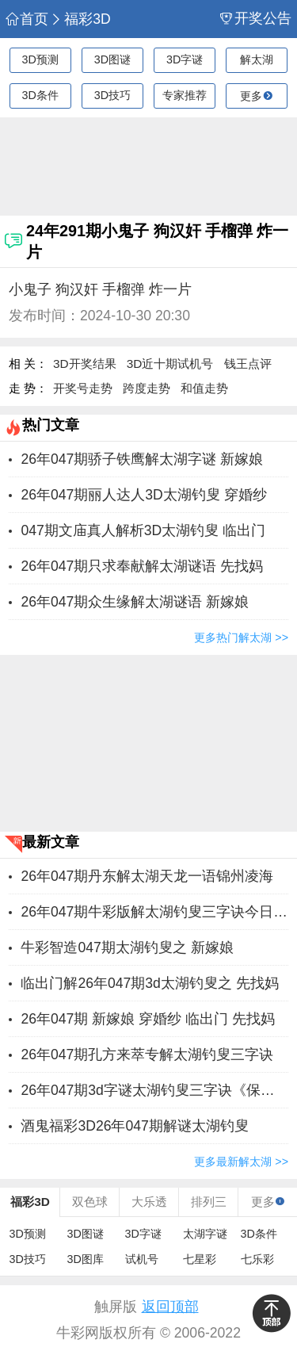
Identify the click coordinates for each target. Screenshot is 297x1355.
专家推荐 (184, 95)
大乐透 (149, 1201)
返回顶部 (170, 1307)
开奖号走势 (82, 388)
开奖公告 (255, 18)
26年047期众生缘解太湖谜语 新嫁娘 (135, 602)
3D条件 (39, 95)
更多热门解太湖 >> (241, 637)
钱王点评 (248, 363)
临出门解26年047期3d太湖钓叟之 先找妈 (149, 983)
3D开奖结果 (84, 363)
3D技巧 (112, 95)
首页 (27, 19)
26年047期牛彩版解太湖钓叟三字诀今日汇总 (154, 912)
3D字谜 (184, 59)
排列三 (209, 1201)
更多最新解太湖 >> (241, 1161)
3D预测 (39, 59)
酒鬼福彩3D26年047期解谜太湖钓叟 (134, 1126)
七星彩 (199, 1259)
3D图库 (85, 1259)
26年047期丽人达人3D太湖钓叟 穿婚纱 (143, 495)
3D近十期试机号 (170, 363)
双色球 (90, 1201)
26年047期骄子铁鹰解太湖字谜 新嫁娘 (142, 459)
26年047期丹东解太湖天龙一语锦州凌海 (147, 876)
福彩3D (80, 19)
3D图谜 (112, 59)
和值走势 (204, 388)
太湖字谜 (205, 1233)
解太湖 (256, 59)
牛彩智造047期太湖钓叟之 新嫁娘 (127, 947)
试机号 (141, 1259)
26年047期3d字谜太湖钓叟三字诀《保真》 (154, 1090)
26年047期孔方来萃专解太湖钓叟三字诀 (147, 1054)
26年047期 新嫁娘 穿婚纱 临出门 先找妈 (147, 1019)
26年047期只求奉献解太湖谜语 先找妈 (142, 566)
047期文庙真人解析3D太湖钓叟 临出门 (143, 530)
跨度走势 (146, 388)
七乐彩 (257, 1259)
